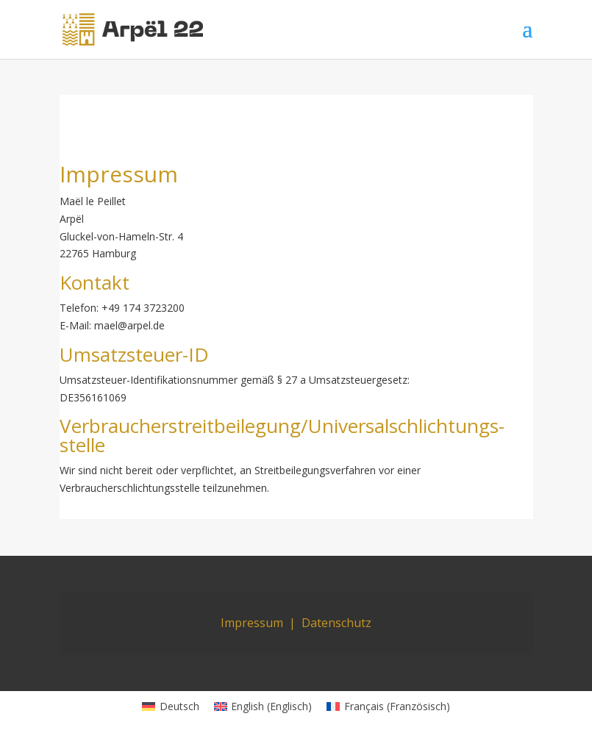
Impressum (252, 623)
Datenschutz (336, 623)
